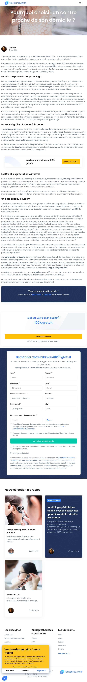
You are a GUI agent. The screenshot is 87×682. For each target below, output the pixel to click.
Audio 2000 (9, 635)
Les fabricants (66, 630)
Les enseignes (13, 630)
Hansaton (62, 645)
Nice (33, 642)
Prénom (48, 373)
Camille (12, 47)
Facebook (36, 294)
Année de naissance (18, 394)
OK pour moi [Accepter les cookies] (23, 671)
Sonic (60, 635)
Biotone (61, 649)
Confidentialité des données (24, 429)
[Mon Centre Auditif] (15, 3)
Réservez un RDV (71, 161)
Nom (12, 373)
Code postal (15, 404)
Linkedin (47, 294)
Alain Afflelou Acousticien (14, 638)
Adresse (48, 394)
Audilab (8, 642)
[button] (4, 678)
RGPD (35, 674)
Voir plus (64, 653)
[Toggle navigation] (80, 3)
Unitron (61, 642)
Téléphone (14, 383)
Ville (46, 404)
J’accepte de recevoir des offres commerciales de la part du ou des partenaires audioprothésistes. (44, 447)
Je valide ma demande (43, 441)
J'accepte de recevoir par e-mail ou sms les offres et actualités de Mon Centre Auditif (43, 434)
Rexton (60, 638)
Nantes (34, 638)
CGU (62, 426)
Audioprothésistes (43, 631)
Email (47, 383)
